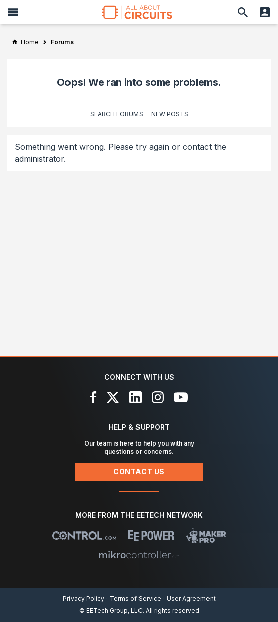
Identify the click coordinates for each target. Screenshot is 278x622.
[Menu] (13, 12)
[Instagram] (158, 397)
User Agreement (191, 598)
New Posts (169, 114)
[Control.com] (84, 535)
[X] (113, 397)
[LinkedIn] (135, 397)
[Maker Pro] (206, 535)
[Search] (243, 12)
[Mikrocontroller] (139, 555)
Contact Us (139, 471)
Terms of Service (135, 598)
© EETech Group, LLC (111, 610)
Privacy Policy (83, 598)
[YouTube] (181, 397)
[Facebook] (93, 397)
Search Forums (116, 114)
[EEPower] (151, 535)
